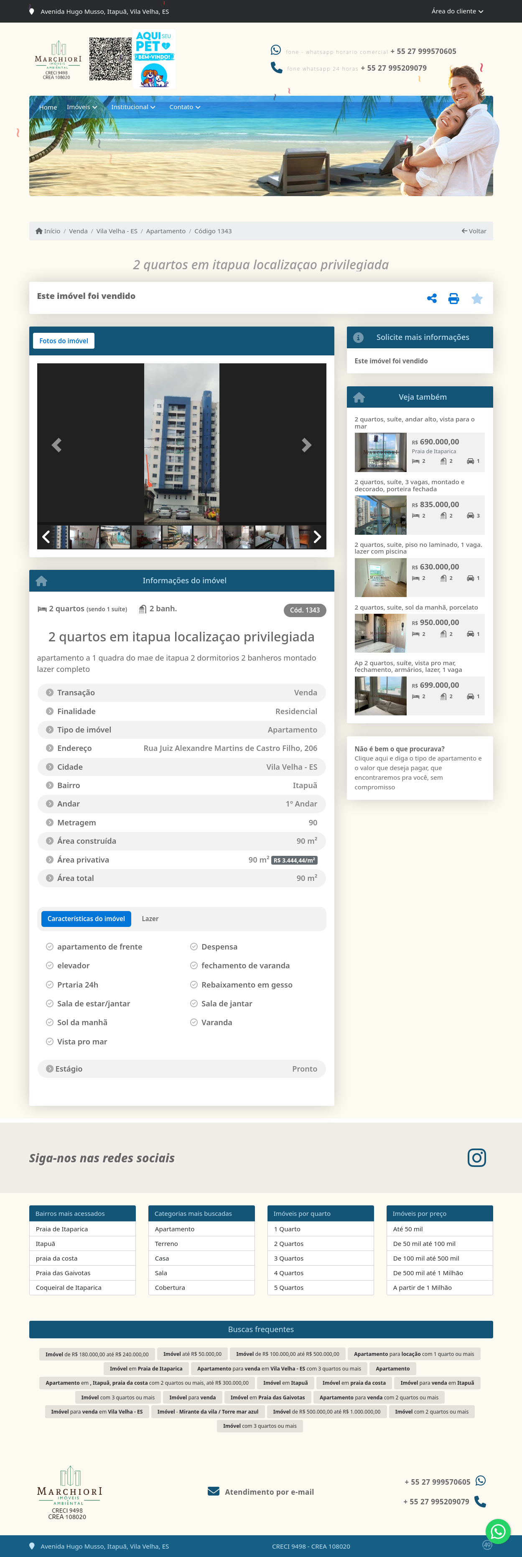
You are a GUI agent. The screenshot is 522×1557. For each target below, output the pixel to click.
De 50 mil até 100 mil (424, 1243)
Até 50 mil (408, 1229)
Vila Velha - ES (117, 231)
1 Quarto (287, 1229)
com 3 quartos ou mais (118, 1397)
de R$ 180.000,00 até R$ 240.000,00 (97, 1354)
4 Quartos (289, 1273)
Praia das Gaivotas (63, 1273)
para (193, 1397)
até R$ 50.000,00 (192, 1354)
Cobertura (170, 1287)
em (146, 1368)
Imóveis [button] (78, 106)
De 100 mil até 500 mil (426, 1258)
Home (48, 107)
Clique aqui (371, 758)
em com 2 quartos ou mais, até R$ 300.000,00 (147, 1382)
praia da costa (57, 1258)
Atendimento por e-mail (261, 1492)
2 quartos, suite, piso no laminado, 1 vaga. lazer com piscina (419, 548)
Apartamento (166, 231)
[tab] (63, 341)
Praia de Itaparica (62, 1229)
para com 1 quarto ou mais (414, 1354)
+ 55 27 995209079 (436, 1501)
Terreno (166, 1243)
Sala (161, 1273)
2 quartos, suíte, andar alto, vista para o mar (415, 422)
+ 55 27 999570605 (424, 51)
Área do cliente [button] (454, 11)
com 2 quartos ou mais (432, 1411)
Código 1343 (213, 231)
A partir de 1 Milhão (422, 1287)
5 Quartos (289, 1287)
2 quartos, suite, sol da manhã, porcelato (416, 607)
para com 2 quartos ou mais (379, 1397)
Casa (162, 1258)
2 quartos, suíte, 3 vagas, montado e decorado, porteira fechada (410, 485)
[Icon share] (477, 1158)
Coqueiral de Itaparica (69, 1287)
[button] (59, 444)
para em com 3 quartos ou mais (279, 1368)
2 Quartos (289, 1243)
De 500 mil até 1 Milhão (428, 1273)
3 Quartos (289, 1258)
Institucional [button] (130, 106)
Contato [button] (182, 106)
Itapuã (45, 1243)
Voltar (474, 231)
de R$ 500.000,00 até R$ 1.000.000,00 (327, 1411)
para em (437, 1382)
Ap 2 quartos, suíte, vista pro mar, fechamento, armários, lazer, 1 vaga (408, 666)
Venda (78, 231)
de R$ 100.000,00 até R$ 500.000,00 (288, 1354)
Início (48, 231)
